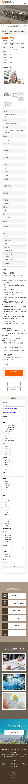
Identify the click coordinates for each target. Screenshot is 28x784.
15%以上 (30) (8, 454)
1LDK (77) (7, 504)
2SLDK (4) (7, 521)
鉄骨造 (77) (7, 481)
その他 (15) (7, 487)
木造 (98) (7, 485)
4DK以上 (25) (8, 519)
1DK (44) (7, 502)
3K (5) (6, 512)
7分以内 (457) (8, 537)
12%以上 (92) (8, 452)
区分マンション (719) (9, 469)
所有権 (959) (7, 556)
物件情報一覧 (4, 763)
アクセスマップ (11, 705)
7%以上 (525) (8, 448)
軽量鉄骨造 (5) (8, 483)
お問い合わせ (14, 373)
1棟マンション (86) (9, 460)
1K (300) (7, 500)
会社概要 (10, 685)
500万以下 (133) (8, 438)
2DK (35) (7, 508)
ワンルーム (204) (8, 498)
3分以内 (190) (8, 533)
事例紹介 (4, 764)
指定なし (7, 531)
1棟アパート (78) (8, 462)
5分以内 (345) (8, 535)
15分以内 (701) (8, 542)
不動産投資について (14, 763)
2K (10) (6, 506)
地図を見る (14, 44)
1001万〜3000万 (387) (10, 427)
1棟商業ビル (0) (8, 465)
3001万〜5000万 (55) (9, 429)
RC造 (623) (7, 492)
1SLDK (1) (7, 523)
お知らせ (24, 763)
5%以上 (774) (8, 446)
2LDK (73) (7, 510)
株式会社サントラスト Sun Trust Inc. (14, 749)
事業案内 (10, 666)
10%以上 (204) (8, 450)
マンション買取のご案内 (14, 764)
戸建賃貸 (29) (8, 467)
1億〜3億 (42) (8, 434)
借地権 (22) (7, 554)
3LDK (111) (7, 517)
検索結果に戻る (14, 389)
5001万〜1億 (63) (9, 432)
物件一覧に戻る (14, 383)
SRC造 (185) (8, 490)
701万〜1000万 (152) (9, 425)
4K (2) (6, 525)
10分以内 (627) (8, 540)
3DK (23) (7, 515)
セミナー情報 (24, 764)
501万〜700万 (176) (9, 440)
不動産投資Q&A (14, 766)
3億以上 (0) (7, 436)
